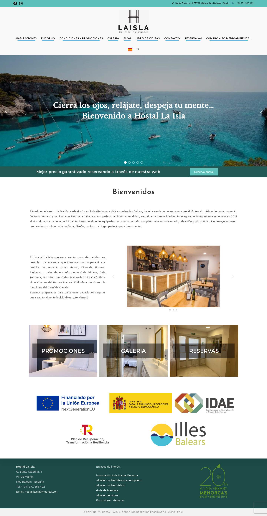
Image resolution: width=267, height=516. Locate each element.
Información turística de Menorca (117, 475)
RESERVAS (204, 351)
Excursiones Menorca (110, 500)
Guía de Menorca (107, 490)
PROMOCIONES (63, 351)
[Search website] (138, 49)
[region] (133, 110)
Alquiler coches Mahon (110, 485)
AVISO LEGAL (175, 512)
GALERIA (133, 351)
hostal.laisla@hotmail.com (41, 491)
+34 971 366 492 (243, 3)
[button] (6, 111)
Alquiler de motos (107, 495)
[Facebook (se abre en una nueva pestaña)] (15, 3)
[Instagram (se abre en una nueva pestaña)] (21, 3)
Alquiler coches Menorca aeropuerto (119, 480)
